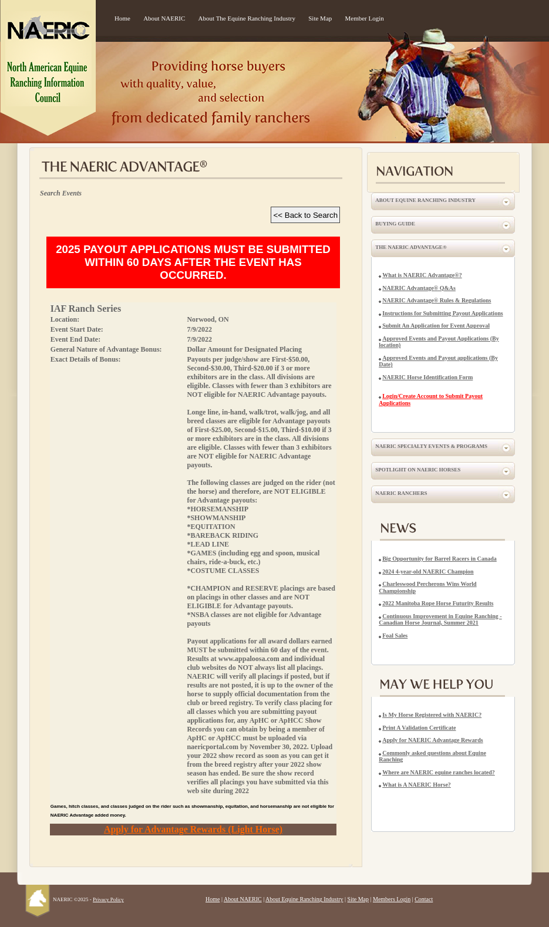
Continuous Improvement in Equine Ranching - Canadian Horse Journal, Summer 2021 (440, 619)
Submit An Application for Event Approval (436, 325)
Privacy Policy (108, 899)
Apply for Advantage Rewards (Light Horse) (193, 829)
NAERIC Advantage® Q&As (419, 288)
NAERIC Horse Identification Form (427, 377)
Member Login (364, 18)
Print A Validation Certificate (419, 727)
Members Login (391, 899)
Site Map (320, 18)
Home (122, 18)
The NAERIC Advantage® (410, 247)
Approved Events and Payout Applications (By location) (439, 342)
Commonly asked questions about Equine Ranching (432, 756)
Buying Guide (395, 224)
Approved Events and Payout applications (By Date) (438, 361)
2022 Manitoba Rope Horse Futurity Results (437, 603)
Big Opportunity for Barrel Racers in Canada (439, 558)
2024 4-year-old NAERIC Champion (427, 571)
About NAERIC (164, 18)
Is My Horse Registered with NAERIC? (431, 715)
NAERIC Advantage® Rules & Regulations (436, 300)
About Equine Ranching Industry (425, 200)
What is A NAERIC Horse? (416, 784)
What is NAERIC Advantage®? (422, 275)
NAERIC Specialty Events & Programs (431, 446)
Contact (424, 899)
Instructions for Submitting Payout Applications (442, 313)
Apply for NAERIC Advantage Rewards (432, 740)
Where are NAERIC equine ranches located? (438, 772)
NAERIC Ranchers (401, 493)
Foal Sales (394, 635)
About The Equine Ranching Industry (246, 18)
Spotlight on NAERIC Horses (417, 470)
